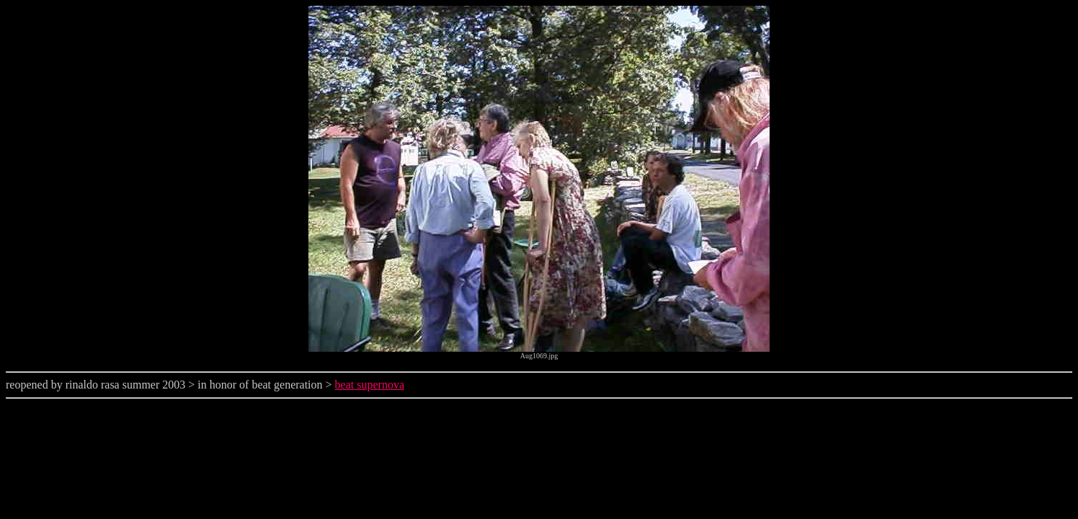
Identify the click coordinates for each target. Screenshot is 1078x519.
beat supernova (369, 384)
